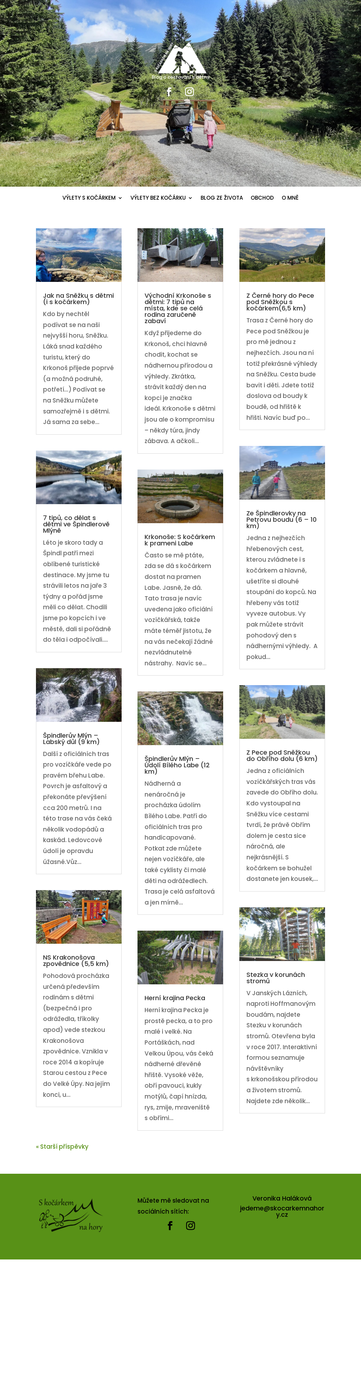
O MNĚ (290, 198)
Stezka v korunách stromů (275, 977)
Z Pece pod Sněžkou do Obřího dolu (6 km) (282, 755)
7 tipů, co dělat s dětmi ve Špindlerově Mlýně (76, 524)
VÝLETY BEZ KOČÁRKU (158, 198)
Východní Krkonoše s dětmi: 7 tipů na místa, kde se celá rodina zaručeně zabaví (178, 308)
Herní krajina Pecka (175, 997)
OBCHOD (262, 198)
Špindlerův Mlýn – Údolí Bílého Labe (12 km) (177, 765)
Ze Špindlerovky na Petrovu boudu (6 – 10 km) (281, 519)
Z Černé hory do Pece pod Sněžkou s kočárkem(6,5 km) (280, 302)
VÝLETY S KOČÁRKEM (89, 198)
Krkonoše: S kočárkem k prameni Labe (180, 540)
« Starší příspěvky (62, 1146)
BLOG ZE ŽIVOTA (222, 198)
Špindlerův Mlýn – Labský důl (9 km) (71, 738)
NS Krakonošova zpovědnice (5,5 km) (76, 960)
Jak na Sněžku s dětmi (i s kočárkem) (78, 298)
